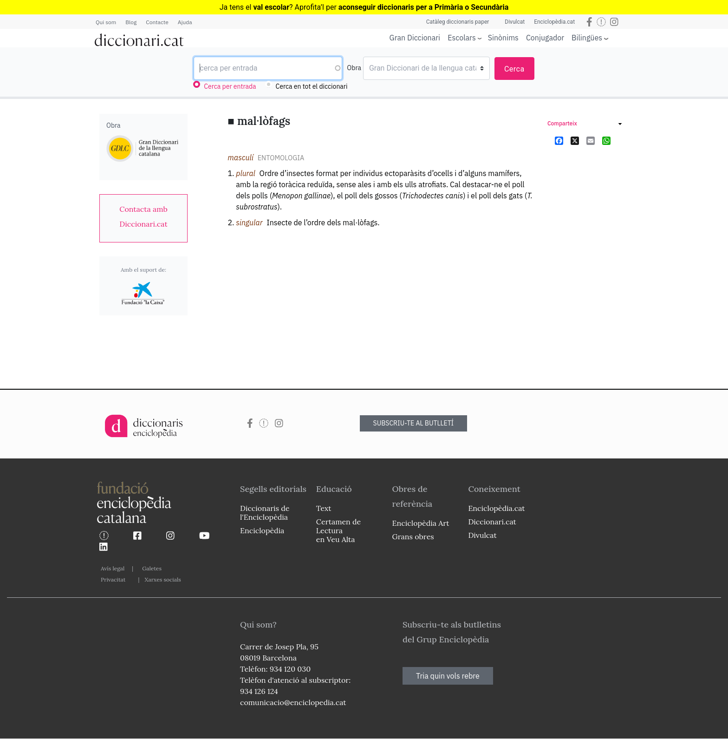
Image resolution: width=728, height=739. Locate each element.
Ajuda (185, 22)
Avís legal (112, 568)
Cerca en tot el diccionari (312, 86)
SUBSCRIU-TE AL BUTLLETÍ (413, 423)
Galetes (152, 568)
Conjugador (545, 37)
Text (324, 508)
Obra (354, 68)
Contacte (157, 22)
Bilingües (587, 37)
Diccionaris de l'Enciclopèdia (264, 513)
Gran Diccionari (415, 37)
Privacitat (113, 579)
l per (415, 7)
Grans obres (413, 536)
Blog (130, 22)
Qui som (106, 22)
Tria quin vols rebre (448, 675)
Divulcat (515, 22)
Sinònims (503, 37)
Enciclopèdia (262, 530)
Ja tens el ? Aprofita (270, 7)
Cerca (514, 69)
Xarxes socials (162, 579)
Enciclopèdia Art (420, 523)
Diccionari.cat (492, 521)
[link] (143, 216)
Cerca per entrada (230, 86)
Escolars (462, 37)
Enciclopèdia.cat (554, 22)
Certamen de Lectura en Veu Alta (338, 530)
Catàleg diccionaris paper (457, 22)
